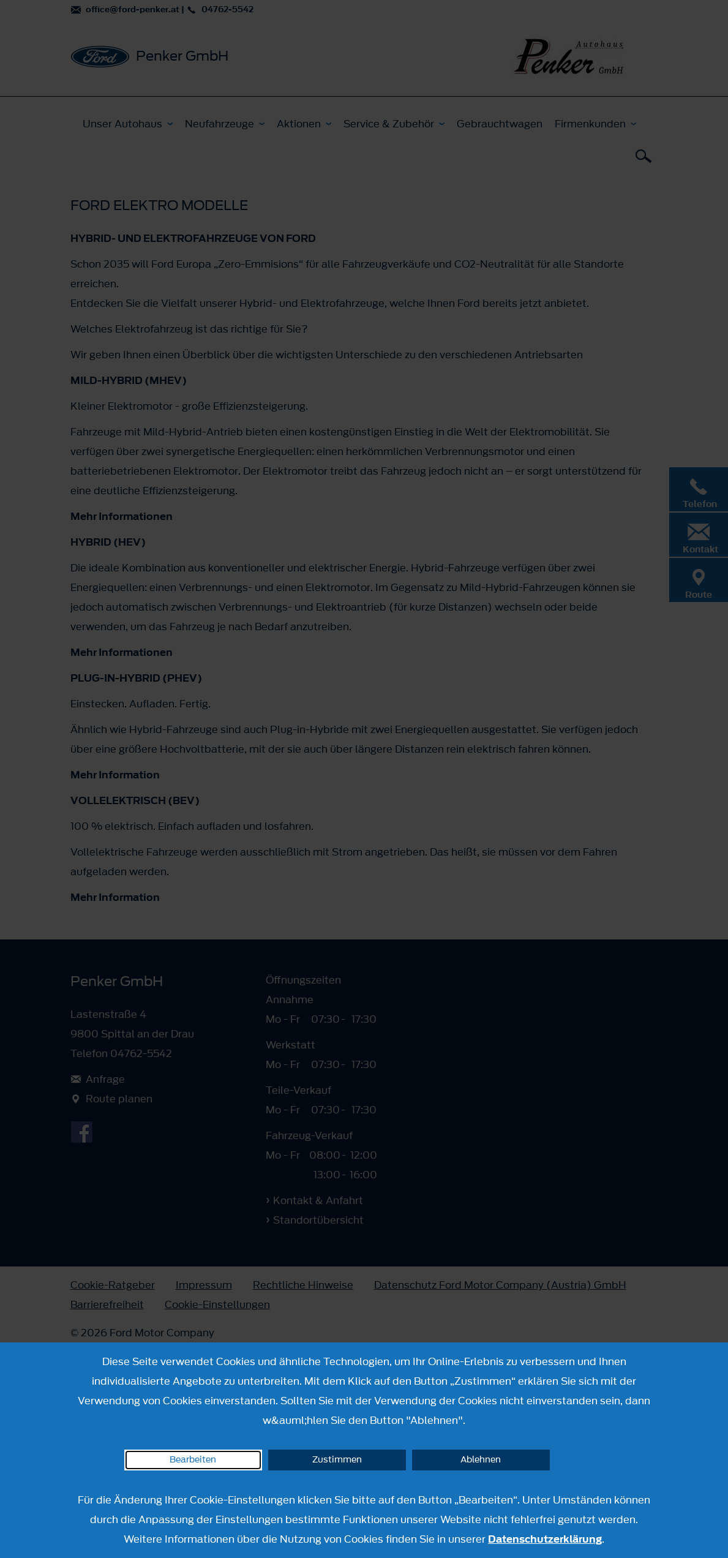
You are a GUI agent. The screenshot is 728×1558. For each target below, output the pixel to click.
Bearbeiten (193, 1459)
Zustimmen (337, 1459)
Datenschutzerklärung (545, 1539)
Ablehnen (480, 1459)
